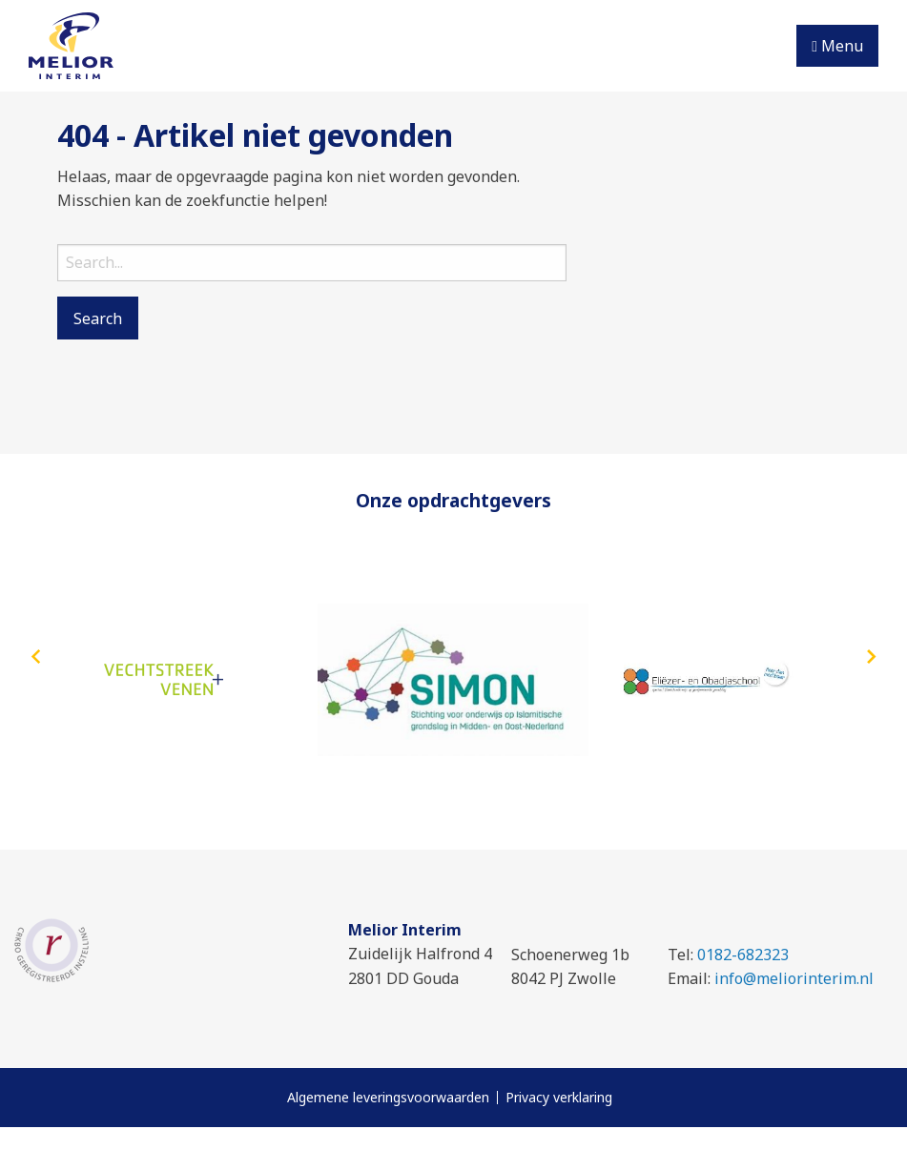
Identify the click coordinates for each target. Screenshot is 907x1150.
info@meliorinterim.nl (794, 978)
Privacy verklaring (558, 1097)
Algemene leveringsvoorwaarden (388, 1097)
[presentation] (36, 658)
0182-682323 (743, 954)
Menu (837, 45)
